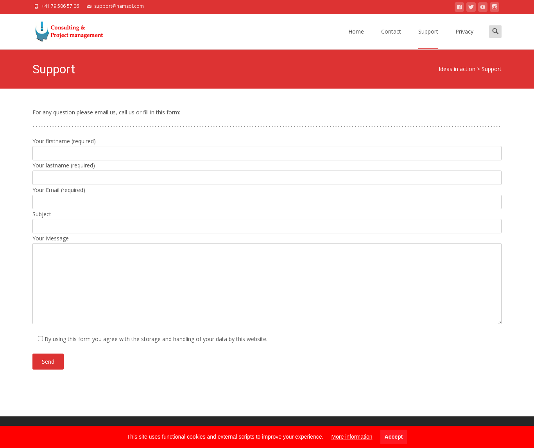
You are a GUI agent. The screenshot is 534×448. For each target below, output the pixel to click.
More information (351, 437)
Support (428, 38)
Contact (391, 38)
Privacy (464, 38)
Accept (394, 437)
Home (356, 38)
